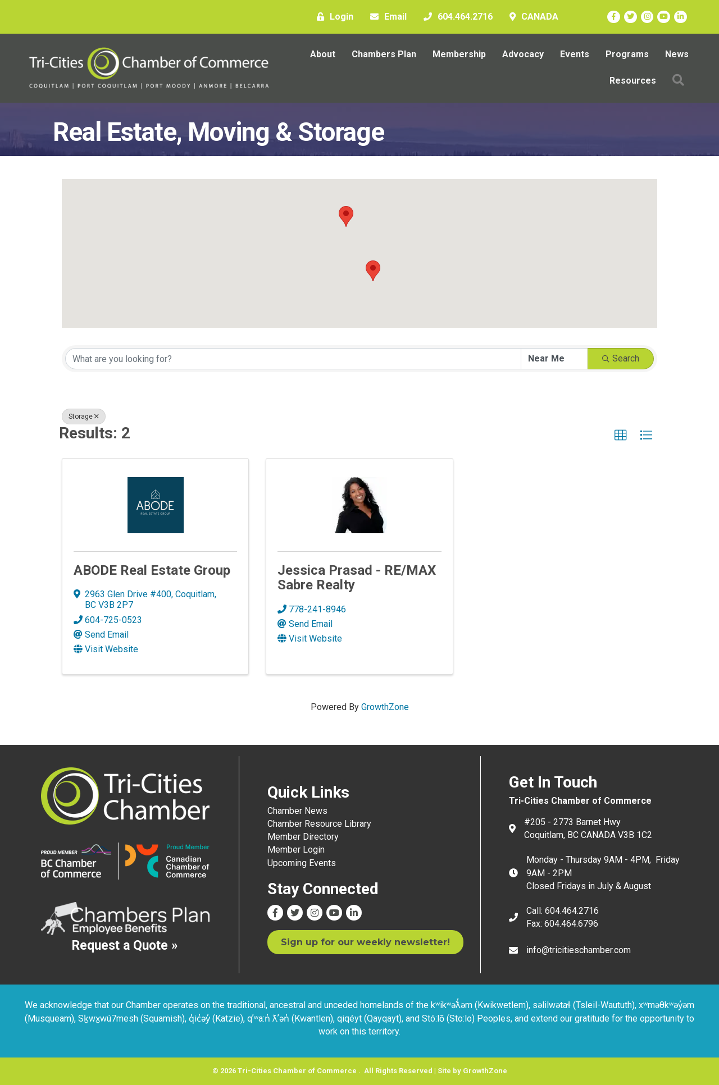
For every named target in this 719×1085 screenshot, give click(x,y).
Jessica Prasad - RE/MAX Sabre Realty (356, 577)
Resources (632, 80)
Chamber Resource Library (319, 823)
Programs (627, 54)
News (677, 54)
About (322, 54)
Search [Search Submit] (620, 358)
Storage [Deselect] (84, 416)
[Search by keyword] (293, 358)
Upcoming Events (301, 863)
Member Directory (303, 836)
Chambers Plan (384, 54)
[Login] (332, 17)
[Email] (386, 17)
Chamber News (297, 810)
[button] (346, 216)
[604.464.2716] (455, 17)
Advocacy (523, 54)
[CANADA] (531, 17)
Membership (459, 54)
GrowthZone (385, 707)
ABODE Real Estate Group (152, 570)
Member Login (296, 849)
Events (574, 54)
